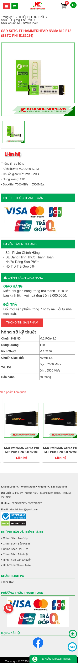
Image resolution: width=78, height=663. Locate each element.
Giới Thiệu (9, 582)
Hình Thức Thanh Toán (17, 565)
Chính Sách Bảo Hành (16, 543)
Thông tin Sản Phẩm (22, 322)
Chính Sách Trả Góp (15, 538)
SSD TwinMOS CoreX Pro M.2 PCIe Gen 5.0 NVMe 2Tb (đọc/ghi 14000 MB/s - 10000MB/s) (45, 450)
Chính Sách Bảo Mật (15, 554)
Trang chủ (7, 17)
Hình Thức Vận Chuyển (17, 559)
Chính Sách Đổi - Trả (15, 549)
